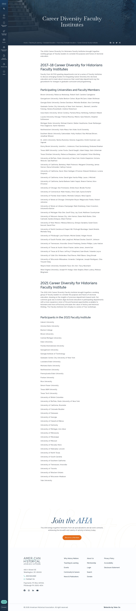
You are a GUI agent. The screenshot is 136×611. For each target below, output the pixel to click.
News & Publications (71, 576)
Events (66, 567)
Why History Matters (71, 558)
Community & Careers (72, 572)
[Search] (4, 8)
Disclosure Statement (112, 567)
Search (89, 572)
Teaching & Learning (71, 563)
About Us (90, 558)
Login (89, 567)
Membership (91, 563)
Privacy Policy (109, 558)
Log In (4, 602)
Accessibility (108, 563)
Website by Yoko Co (112, 607)
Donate (4, 607)
